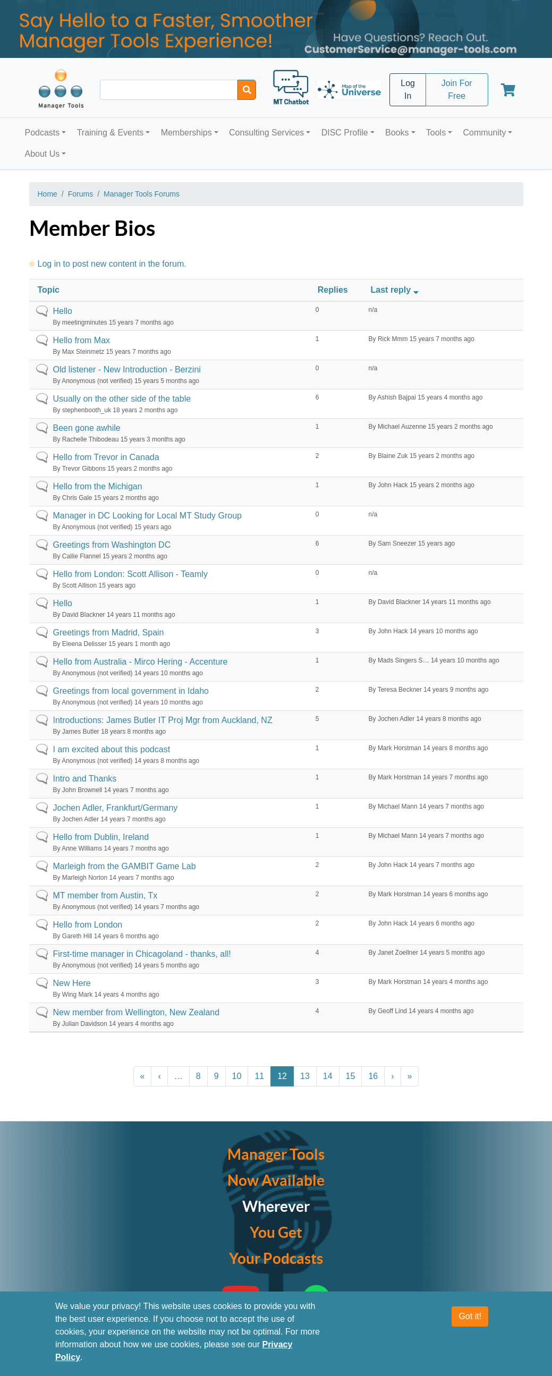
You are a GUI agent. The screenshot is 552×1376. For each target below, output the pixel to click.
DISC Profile (344, 132)
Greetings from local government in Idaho (131, 690)
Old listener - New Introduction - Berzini (127, 369)
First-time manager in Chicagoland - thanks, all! (142, 953)
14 (328, 1076)
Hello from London (88, 924)
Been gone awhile (87, 427)
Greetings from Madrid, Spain (108, 632)
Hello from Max (82, 340)
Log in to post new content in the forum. (112, 263)
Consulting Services (266, 132)
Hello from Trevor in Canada (106, 457)
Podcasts (42, 132)
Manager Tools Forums (142, 194)
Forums (80, 194)
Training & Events (110, 132)
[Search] (246, 90)
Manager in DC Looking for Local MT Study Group (147, 515)
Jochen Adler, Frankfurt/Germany (115, 807)
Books (397, 132)
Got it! (469, 1316)
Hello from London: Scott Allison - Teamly (130, 574)
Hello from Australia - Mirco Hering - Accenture (140, 661)
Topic (49, 289)
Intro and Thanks (85, 778)
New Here (72, 983)
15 (350, 1076)
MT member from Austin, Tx (105, 895)
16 (373, 1076)
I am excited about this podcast (112, 749)
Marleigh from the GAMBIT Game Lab (124, 866)
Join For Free (456, 89)
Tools (436, 132)
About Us (42, 153)
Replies (333, 289)
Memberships (186, 132)
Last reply (396, 289)
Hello (62, 311)
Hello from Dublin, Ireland (101, 837)
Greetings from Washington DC (112, 544)
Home (47, 194)
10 (237, 1076)
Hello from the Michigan (97, 486)
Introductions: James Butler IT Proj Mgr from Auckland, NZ (163, 720)
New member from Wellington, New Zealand (136, 1012)
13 (305, 1076)
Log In (408, 89)
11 (259, 1076)
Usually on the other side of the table (122, 398)
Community (484, 132)
